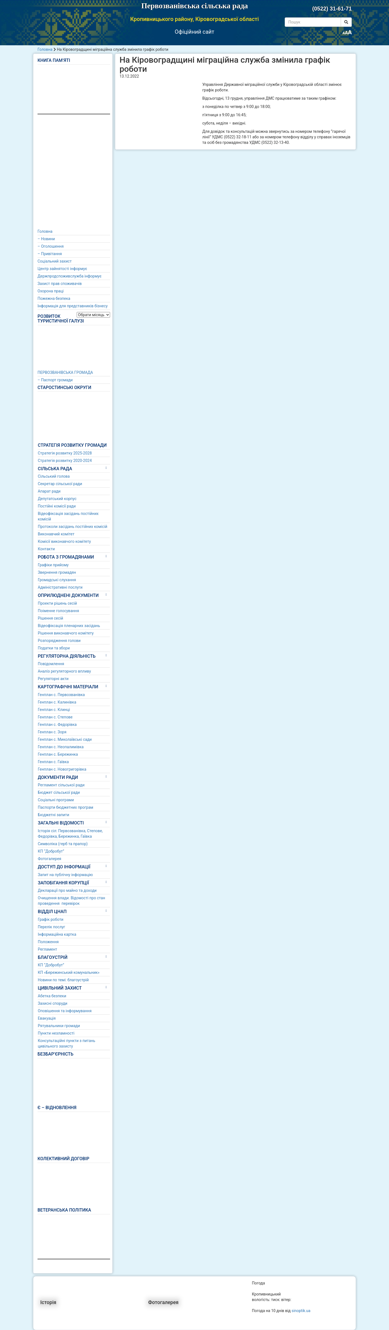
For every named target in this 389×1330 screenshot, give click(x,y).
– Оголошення (51, 246)
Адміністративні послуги (60, 587)
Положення (48, 942)
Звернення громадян (57, 572)
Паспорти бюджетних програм (65, 807)
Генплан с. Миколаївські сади (65, 739)
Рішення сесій (50, 618)
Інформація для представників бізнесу (73, 306)
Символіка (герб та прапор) (63, 844)
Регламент (47, 949)
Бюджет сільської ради (59, 792)
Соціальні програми (56, 800)
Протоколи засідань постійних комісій (72, 526)
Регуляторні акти (53, 678)
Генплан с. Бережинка (58, 754)
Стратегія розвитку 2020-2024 (65, 460)
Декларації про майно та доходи (67, 890)
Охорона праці (51, 291)
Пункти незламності (56, 1033)
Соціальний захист (55, 261)
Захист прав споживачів (60, 283)
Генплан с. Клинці (54, 709)
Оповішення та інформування (65, 1011)
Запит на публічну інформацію (65, 874)
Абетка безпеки (52, 996)
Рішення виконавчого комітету (66, 633)
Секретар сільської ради (60, 484)
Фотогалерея (49, 858)
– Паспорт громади (55, 380)
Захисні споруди (52, 1003)
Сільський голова (54, 476)
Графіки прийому (53, 565)
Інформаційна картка (57, 934)
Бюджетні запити (53, 815)
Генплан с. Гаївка (53, 762)
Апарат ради (49, 491)
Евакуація (47, 1018)
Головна (45, 49)
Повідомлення (51, 664)
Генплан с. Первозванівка (61, 694)
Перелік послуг (51, 927)
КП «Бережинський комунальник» (69, 972)
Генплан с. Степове (55, 717)
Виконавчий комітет (56, 534)
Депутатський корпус (57, 498)
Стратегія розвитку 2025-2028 (65, 453)
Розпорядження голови (59, 640)
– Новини (46, 239)
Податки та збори (54, 648)
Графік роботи (50, 919)
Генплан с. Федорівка (57, 724)
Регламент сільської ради (61, 785)
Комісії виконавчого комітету (64, 541)
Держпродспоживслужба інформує (70, 276)
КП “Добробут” (51, 851)
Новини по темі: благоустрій (63, 980)
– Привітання (50, 254)
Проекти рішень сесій (57, 603)
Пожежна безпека (54, 298)
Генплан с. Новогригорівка (62, 769)
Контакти (46, 549)
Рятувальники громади (59, 1026)
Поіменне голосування (58, 611)
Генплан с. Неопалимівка (61, 747)
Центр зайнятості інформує (62, 268)
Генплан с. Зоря (52, 732)
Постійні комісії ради (57, 506)
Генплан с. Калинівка (57, 702)
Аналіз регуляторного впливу (64, 671)
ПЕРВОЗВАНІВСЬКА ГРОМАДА (65, 372)
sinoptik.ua (301, 1310)
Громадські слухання (57, 580)
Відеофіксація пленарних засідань (69, 625)
